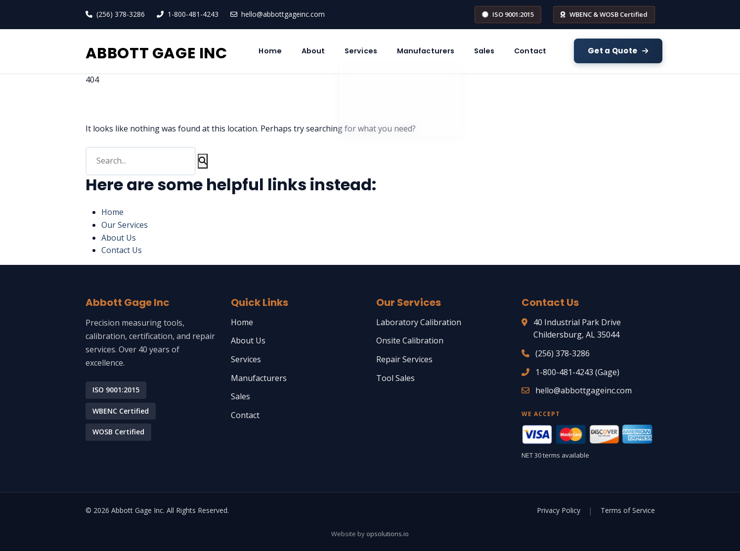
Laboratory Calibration (418, 322)
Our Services (124, 224)
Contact (619, 50)
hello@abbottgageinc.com (283, 14)
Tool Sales (395, 378)
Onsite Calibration (409, 340)
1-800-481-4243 (193, 14)
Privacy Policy (558, 510)
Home (332, 50)
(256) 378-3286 (120, 14)
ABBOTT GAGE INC (186, 51)
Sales (568, 50)
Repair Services (404, 359)
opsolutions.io (387, 533)
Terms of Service (628, 510)
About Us (118, 237)
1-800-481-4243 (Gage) (577, 372)
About (379, 50)
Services (432, 50)
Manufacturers (503, 50)
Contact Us (121, 250)
